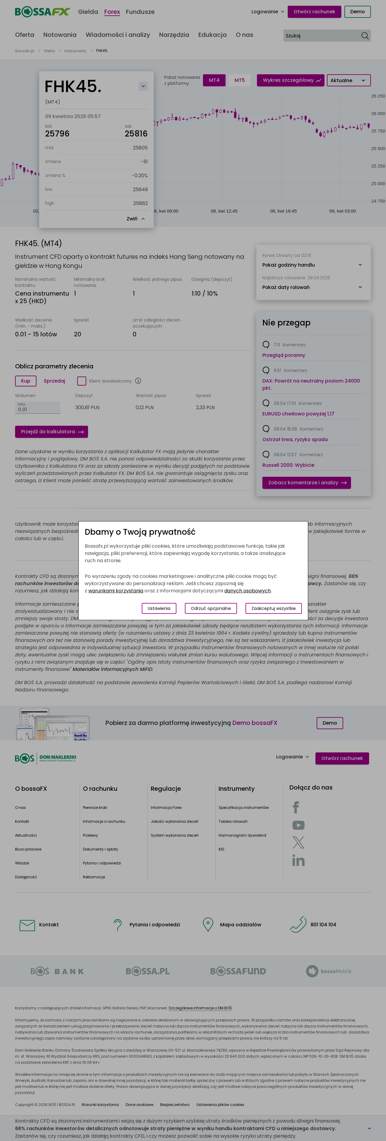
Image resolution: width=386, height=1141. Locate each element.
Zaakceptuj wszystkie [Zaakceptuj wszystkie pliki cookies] (274, 608)
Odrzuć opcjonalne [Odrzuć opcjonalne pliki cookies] (211, 608)
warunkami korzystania (115, 590)
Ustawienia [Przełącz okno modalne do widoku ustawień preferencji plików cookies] (159, 608)
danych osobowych (247, 590)
